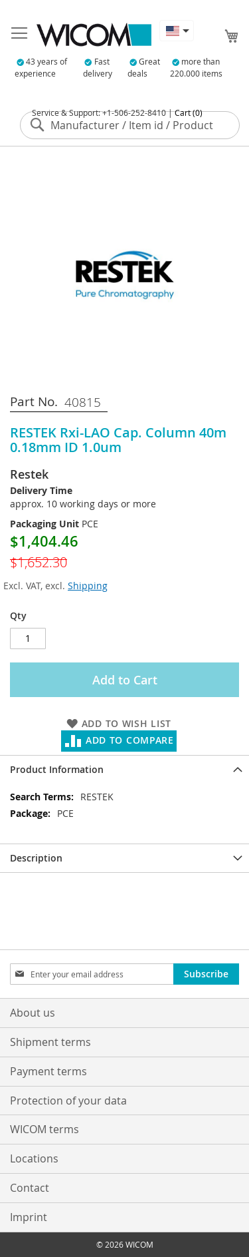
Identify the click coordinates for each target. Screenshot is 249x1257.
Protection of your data (68, 1100)
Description (36, 858)
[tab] (124, 769)
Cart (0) (189, 112)
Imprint (28, 1217)
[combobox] (130, 125)
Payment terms (48, 1071)
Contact (29, 1187)
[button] (176, 31)
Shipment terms (50, 1042)
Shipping (88, 585)
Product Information (57, 769)
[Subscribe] (206, 974)
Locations (34, 1158)
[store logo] (94, 35)
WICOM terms (44, 1129)
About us (32, 1012)
